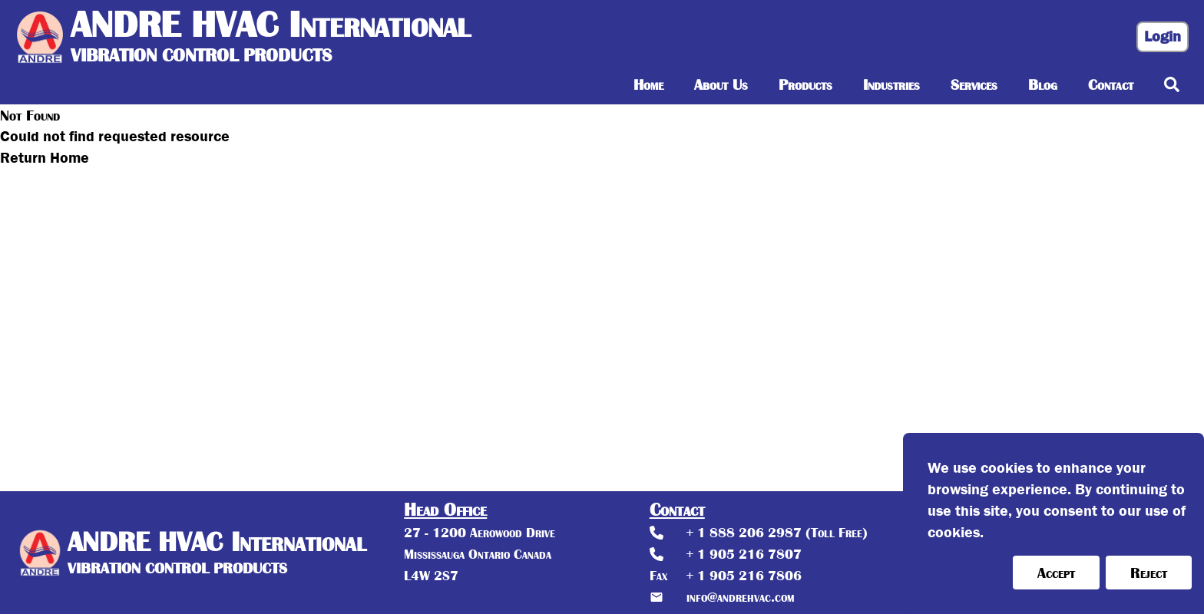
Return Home (44, 157)
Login (1162, 36)
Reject (1148, 572)
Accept (1056, 572)
